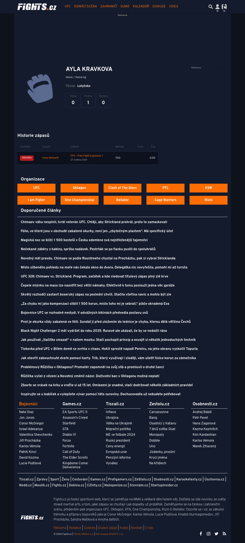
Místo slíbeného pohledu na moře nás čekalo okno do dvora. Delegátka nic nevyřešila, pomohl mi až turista (104, 268)
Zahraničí (108, 7)
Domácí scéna (85, 7)
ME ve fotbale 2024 (120, 435)
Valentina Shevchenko (35, 435)
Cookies (89, 528)
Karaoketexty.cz (189, 480)
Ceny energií (115, 446)
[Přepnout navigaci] (217, 7)
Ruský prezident (118, 441)
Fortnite (68, 446)
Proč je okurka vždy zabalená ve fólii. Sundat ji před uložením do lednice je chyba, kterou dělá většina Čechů (106, 322)
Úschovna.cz (214, 480)
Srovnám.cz (139, 485)
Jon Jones (26, 418)
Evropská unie (116, 452)
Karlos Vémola (30, 446)
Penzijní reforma (118, 458)
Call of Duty (71, 452)
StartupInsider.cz (164, 485)
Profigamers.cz (120, 480)
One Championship (79, 200)
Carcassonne (159, 412)
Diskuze (159, 7)
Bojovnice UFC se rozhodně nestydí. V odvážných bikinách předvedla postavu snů (84, 313)
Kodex (124, 528)
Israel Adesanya (31, 429)
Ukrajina (112, 418)
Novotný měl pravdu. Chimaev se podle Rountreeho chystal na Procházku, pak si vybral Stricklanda (98, 258)
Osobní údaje (107, 528)
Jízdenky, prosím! (162, 452)
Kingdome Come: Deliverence (75, 465)
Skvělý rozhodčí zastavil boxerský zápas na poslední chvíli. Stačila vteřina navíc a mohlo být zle (96, 295)
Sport (54, 480)
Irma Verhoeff (50, 158)
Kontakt (137, 528)
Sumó (124, 7)
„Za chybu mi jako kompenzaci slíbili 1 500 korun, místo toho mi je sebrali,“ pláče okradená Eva (95, 304)
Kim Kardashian (204, 435)
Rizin (208, 200)
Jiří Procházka (30, 441)
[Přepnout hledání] (210, 7)
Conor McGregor (31, 423)
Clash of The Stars (122, 188)
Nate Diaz (26, 412)
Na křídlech (157, 463)
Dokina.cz (76, 485)
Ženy (65, 480)
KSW (208, 188)
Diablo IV (69, 435)
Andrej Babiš (202, 412)
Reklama (60, 528)
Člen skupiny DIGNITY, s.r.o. (109, 534)
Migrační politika (118, 429)
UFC (68, 7)
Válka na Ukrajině (119, 423)
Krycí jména (158, 458)
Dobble (154, 441)
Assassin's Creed (75, 418)
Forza (66, 441)
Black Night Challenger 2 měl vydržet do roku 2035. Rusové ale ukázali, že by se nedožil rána (94, 331)
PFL (166, 188)
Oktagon (79, 188)
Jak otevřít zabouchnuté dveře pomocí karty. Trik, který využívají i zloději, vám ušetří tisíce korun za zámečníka (108, 358)
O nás (149, 528)
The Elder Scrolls (75, 458)
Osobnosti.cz (164, 480)
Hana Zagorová (204, 423)
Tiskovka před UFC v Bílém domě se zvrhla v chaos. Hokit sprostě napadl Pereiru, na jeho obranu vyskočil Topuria (109, 349)
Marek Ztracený (204, 446)
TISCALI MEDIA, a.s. (83, 534)
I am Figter (36, 200)
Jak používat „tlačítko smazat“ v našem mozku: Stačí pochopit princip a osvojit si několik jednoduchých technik (108, 340)
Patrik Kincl (27, 452)
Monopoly (156, 435)
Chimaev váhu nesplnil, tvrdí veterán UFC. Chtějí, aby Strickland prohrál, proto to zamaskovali (94, 222)
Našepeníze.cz (115, 485)
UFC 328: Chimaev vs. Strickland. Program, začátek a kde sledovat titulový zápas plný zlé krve (94, 277)
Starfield (68, 423)
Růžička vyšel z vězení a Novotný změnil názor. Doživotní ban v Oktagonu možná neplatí (90, 376)
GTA (65, 429)
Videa (173, 7)
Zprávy (42, 480)
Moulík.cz (41, 485)
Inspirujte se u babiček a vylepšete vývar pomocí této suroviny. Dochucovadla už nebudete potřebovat (100, 394)
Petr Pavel (200, 418)
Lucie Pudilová (30, 463)
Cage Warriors (166, 200)
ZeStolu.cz (142, 480)
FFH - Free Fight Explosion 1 (86, 156)
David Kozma (29, 458)
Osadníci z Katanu (162, 423)
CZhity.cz (94, 485)
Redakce (75, 528)
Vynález (112, 463)
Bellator (122, 200)
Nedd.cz (25, 485)
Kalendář (141, 7)
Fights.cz (59, 485)
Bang (153, 418)
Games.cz (97, 480)
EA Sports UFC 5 (74, 412)
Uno (152, 446)
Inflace (111, 412)
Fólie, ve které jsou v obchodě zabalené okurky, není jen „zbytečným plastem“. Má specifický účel (97, 231)
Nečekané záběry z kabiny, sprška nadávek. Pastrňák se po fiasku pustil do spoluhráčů (88, 249)
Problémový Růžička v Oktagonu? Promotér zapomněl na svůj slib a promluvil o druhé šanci (92, 367)
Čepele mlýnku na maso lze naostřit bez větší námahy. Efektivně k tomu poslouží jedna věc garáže (98, 286)
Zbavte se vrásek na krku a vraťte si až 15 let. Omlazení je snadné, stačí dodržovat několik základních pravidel (107, 385)
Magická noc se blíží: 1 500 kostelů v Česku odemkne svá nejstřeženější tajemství (84, 240)
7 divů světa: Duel (162, 429)
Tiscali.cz (26, 480)
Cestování (79, 480)
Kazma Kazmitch (205, 429)
